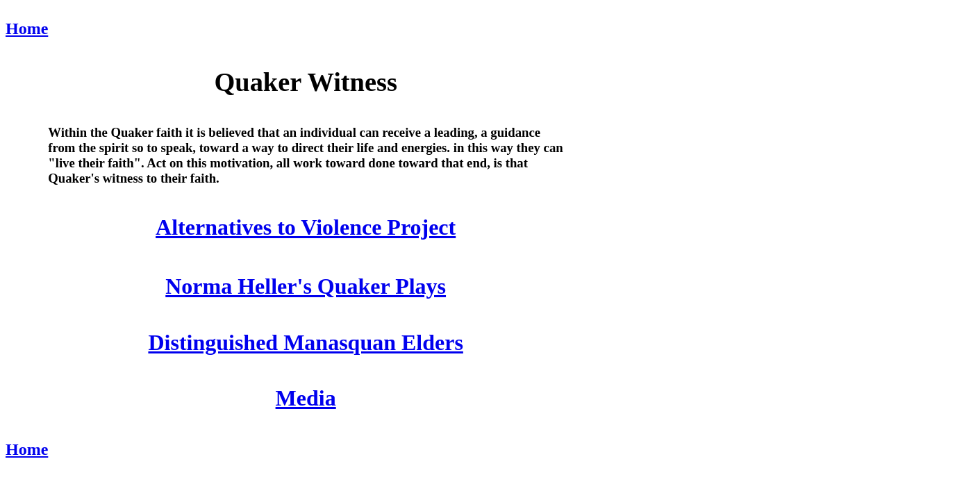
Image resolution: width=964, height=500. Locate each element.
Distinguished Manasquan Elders (305, 342)
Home (27, 28)
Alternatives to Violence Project (306, 227)
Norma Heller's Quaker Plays (305, 286)
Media (306, 397)
